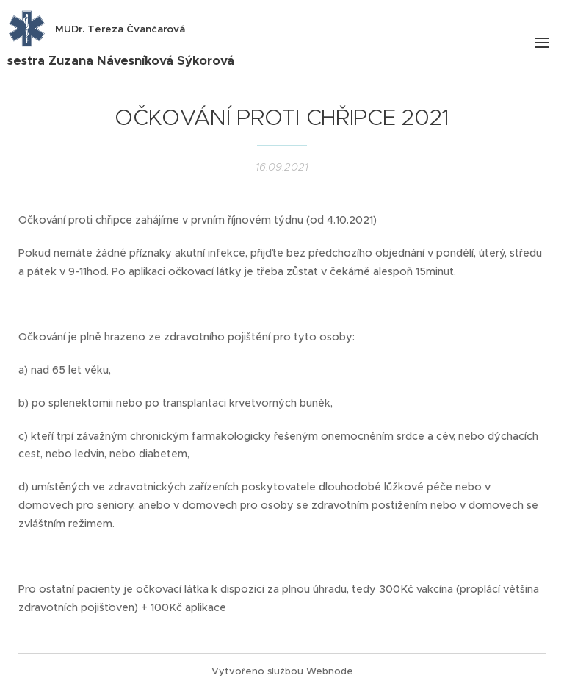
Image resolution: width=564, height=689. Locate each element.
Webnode (329, 671)
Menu (542, 42)
